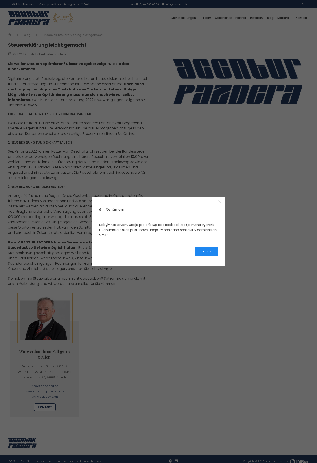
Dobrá (206, 252)
